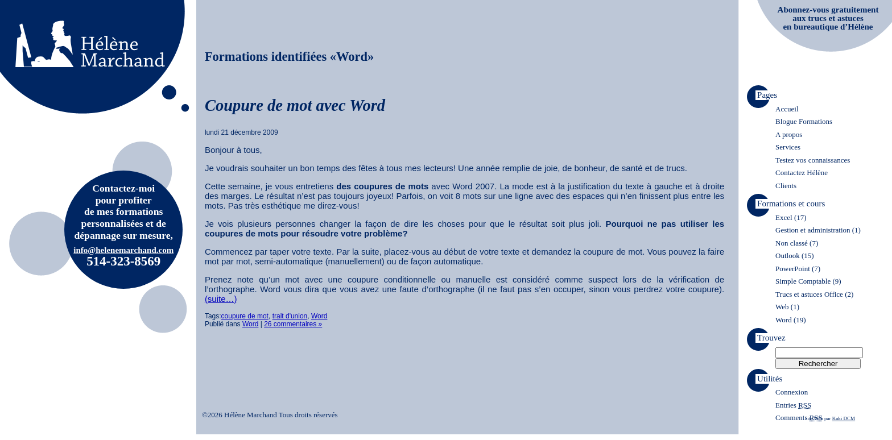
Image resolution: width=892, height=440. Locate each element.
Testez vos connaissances (812, 160)
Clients (785, 185)
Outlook (787, 255)
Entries (793, 405)
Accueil (786, 109)
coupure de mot (245, 316)
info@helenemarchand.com (123, 250)
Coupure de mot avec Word (295, 105)
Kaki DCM (843, 418)
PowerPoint (792, 268)
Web (782, 306)
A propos (788, 134)
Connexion (791, 392)
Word (319, 316)
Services (787, 147)
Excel (783, 217)
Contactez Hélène (801, 172)
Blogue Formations (803, 121)
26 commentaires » (293, 324)
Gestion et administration (812, 230)
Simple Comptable (803, 281)
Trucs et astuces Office (809, 294)
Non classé (791, 243)
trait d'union (290, 316)
